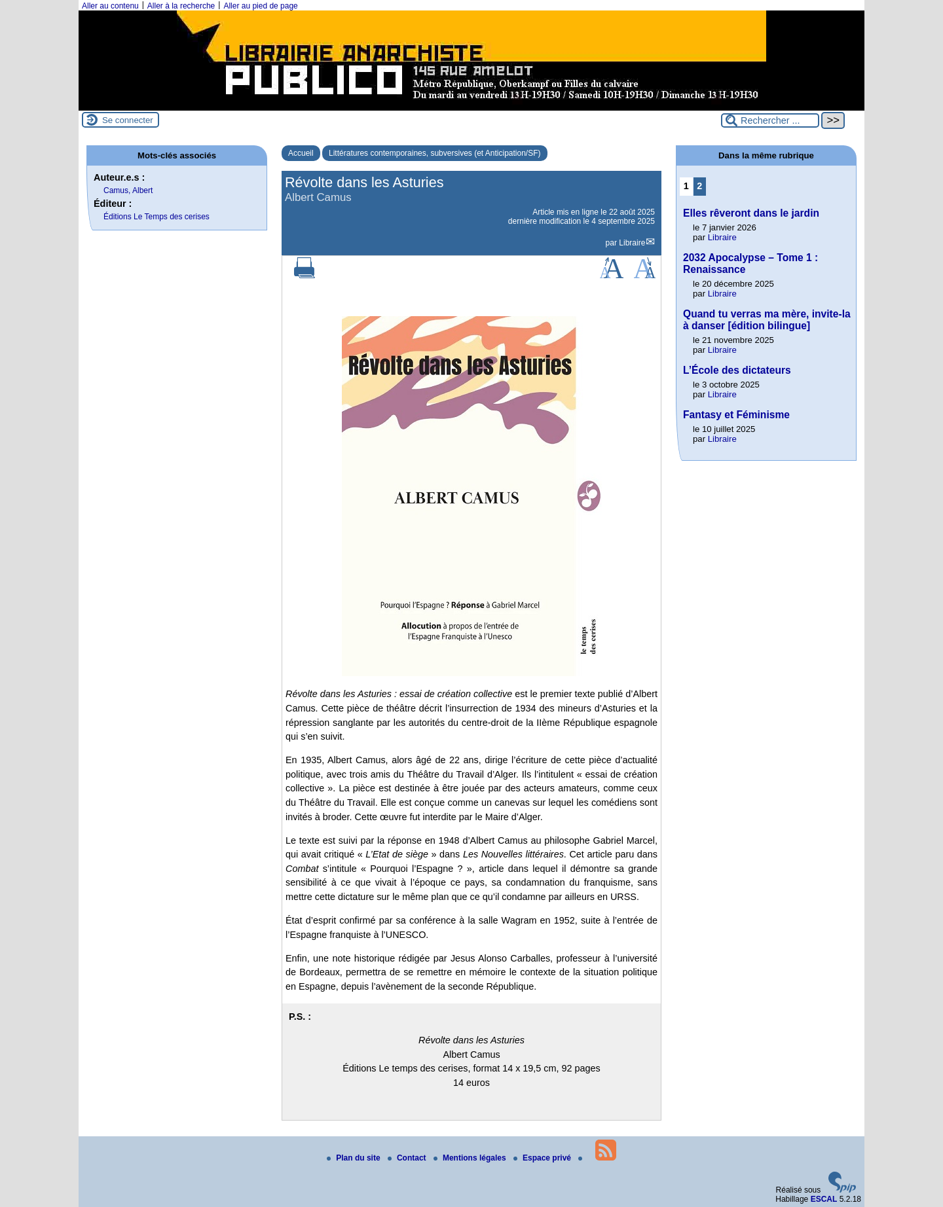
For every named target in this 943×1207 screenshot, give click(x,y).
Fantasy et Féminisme (736, 414)
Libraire (632, 242)
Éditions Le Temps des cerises (156, 216)
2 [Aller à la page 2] (699, 186)
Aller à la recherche (181, 5)
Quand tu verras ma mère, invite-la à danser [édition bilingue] (767, 319)
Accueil (301, 153)
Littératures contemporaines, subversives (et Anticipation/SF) (434, 153)
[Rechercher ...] (770, 120)
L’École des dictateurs (737, 370)
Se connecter (127, 120)
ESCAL (824, 1199)
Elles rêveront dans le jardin (751, 213)
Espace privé (543, 1157)
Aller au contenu (110, 5)
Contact (408, 1157)
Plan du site (354, 1157)
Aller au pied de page (260, 5)
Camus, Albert (128, 190)
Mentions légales (471, 1157)
